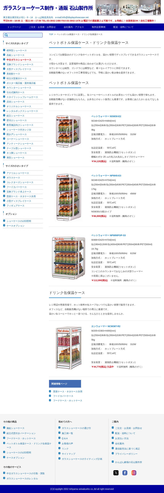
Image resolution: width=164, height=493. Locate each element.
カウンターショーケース (19, 87)
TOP (51, 34)
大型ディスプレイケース (19, 69)
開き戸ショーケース (17, 134)
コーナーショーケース (18, 139)
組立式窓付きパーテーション (21, 433)
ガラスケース (13, 177)
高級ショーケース (16, 55)
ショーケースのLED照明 (19, 221)
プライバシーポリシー (126, 454)
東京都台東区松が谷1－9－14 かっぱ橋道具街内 (28, 17)
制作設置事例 (98, 27)
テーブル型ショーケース (19, 148)
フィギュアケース (16, 205)
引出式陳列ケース (16, 92)
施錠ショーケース (16, 428)
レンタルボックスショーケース (22, 111)
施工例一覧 (67, 433)
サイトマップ (68, 454)
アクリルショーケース (18, 173)
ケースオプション (16, 225)
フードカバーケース (63, 396)
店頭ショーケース (16, 101)
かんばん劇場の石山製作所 (128, 462)
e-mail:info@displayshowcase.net (72, 17)
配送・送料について (123, 27)
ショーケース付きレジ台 (19, 129)
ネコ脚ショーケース (17, 153)
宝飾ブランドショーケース (20, 64)
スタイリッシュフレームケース (22, 97)
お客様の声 (67, 443)
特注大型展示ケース (17, 78)
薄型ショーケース (16, 157)
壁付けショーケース (17, 120)
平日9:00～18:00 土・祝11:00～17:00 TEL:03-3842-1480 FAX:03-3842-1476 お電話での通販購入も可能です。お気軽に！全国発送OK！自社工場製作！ (79, 20)
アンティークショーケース (20, 143)
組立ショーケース (16, 115)
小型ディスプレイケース (19, 201)
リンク (65, 448)
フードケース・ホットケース (67, 400)
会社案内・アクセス (74, 27)
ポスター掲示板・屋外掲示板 (21, 83)
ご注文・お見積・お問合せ (42, 27)
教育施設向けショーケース (20, 125)
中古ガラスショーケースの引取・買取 (26, 473)
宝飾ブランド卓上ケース (19, 191)
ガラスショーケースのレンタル (22, 478)
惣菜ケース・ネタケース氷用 (67, 391)
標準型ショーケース (17, 50)
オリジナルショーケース (19, 106)
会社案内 (119, 443)
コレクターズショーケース (20, 182)
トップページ (14, 27)
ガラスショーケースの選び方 (76, 428)
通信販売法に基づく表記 (127, 448)
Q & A (65, 438)
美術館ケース (13, 73)
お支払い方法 (122, 438)
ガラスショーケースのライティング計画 (82, 459)
